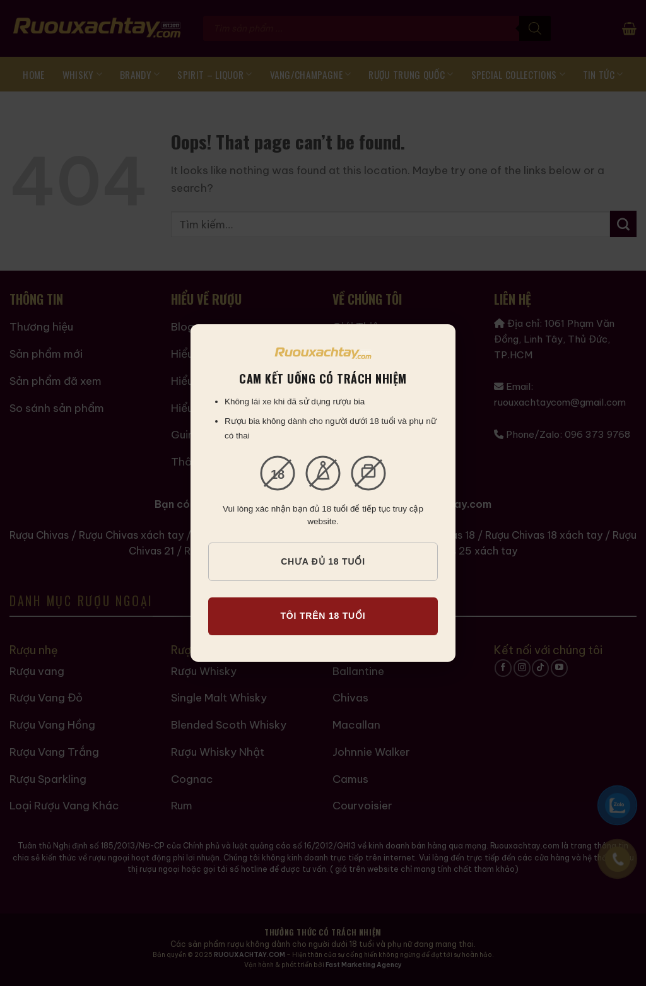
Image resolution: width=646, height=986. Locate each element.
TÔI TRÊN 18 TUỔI (322, 616)
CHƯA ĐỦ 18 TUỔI (323, 561)
